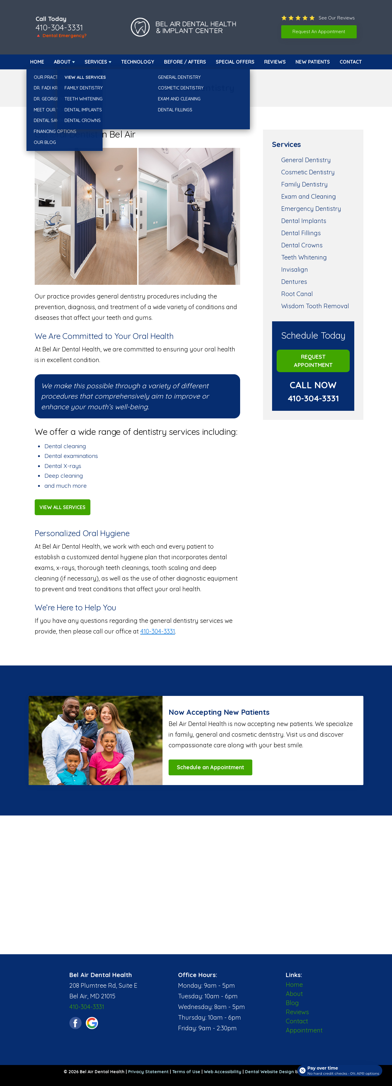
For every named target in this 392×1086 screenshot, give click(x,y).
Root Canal (297, 294)
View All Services (63, 507)
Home (37, 62)
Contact (351, 62)
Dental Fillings (301, 233)
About (62, 62)
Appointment (304, 1030)
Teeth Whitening (304, 257)
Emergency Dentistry (311, 208)
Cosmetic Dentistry (308, 172)
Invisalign (294, 269)
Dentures (294, 281)
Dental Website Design (269, 1071)
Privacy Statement (148, 1071)
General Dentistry (306, 160)
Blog (292, 1003)
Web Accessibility (222, 1071)
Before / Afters (185, 62)
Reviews (275, 62)
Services (96, 62)
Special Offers (235, 62)
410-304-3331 (59, 27)
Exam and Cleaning (308, 196)
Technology (137, 62)
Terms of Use (186, 1071)
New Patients (313, 62)
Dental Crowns (302, 245)
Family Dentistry (304, 184)
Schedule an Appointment (210, 767)
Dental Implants (303, 221)
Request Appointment (313, 360)
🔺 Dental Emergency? (61, 35)
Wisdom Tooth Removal (315, 306)
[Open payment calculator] (338, 1068)
